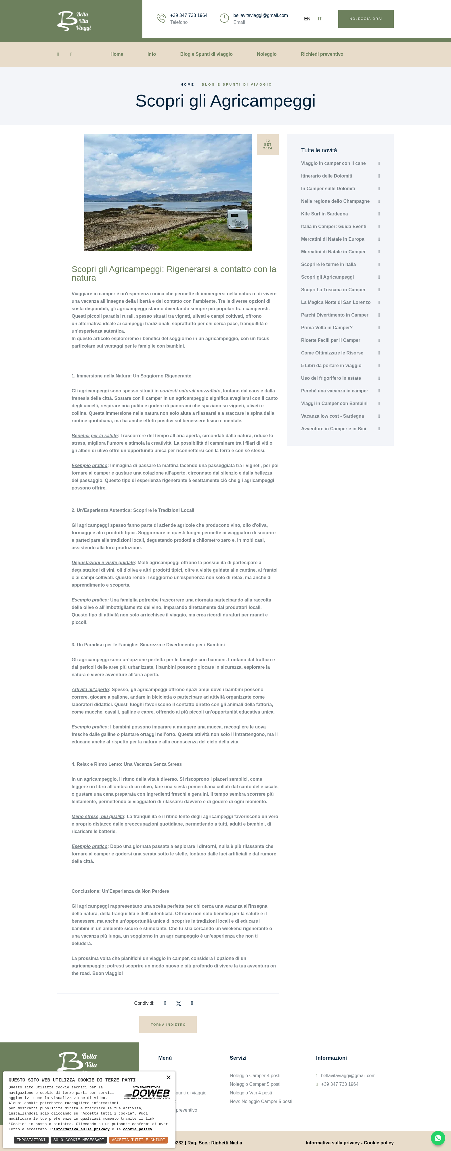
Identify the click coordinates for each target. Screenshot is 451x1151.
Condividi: (144, 1003)
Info (152, 54)
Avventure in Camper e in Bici (333, 428)
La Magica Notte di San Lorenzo (336, 302)
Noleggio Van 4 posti (251, 1092)
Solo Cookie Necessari (78, 1140)
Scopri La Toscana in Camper (333, 289)
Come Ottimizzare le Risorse (332, 352)
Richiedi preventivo (322, 54)
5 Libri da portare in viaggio (331, 365)
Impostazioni (31, 1140)
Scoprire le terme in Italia (328, 264)
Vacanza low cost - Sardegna (332, 416)
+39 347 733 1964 (188, 15)
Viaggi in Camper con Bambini (334, 403)
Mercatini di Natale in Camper (333, 251)
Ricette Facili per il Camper (330, 340)
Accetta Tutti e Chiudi (138, 1140)
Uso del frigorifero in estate (331, 378)
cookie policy (137, 1129)
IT (320, 18)
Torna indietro (168, 1024)
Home (116, 54)
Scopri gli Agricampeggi (327, 277)
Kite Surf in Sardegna (324, 213)
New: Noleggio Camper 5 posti (261, 1101)
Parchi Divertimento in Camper (334, 315)
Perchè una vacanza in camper (334, 390)
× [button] (168, 1078)
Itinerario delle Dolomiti (326, 175)
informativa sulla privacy (81, 1129)
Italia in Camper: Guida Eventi (333, 226)
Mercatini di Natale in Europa (332, 239)
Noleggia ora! (366, 18)
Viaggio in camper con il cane (333, 163)
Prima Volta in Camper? (327, 327)
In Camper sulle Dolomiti (328, 188)
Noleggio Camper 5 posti (255, 1084)
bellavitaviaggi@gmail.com (260, 15)
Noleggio (266, 54)
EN (307, 18)
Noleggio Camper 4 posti (255, 1075)
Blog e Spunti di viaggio (206, 54)
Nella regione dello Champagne (335, 201)
